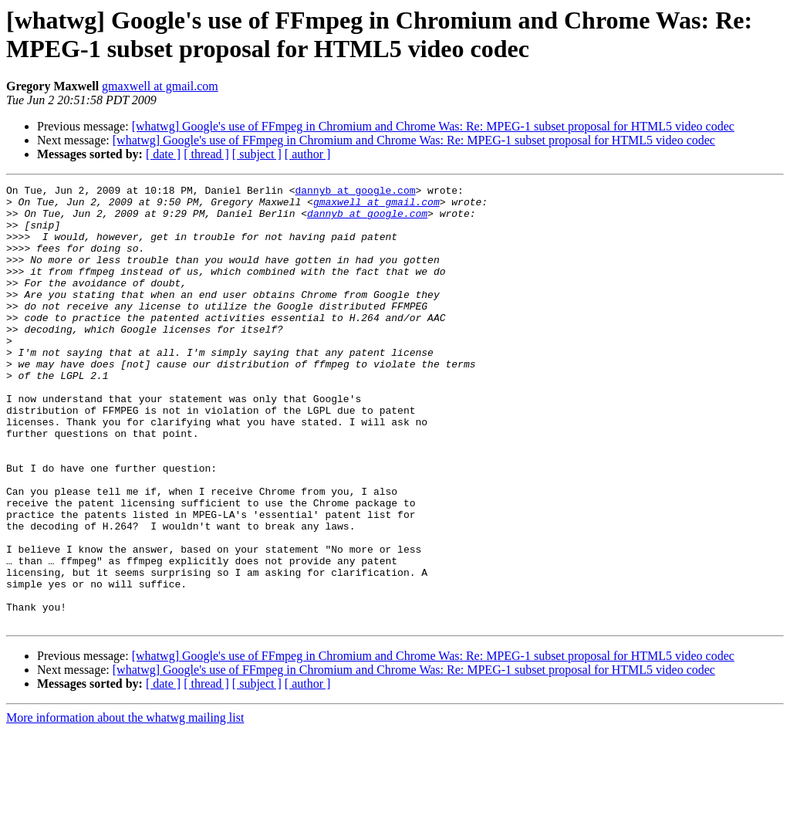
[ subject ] (257, 154)
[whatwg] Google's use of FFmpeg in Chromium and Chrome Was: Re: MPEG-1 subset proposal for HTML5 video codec (433, 126)
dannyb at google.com (355, 192)
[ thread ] (206, 154)
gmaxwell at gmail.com (160, 86)
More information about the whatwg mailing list (125, 805)
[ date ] (163, 154)
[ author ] (308, 154)
